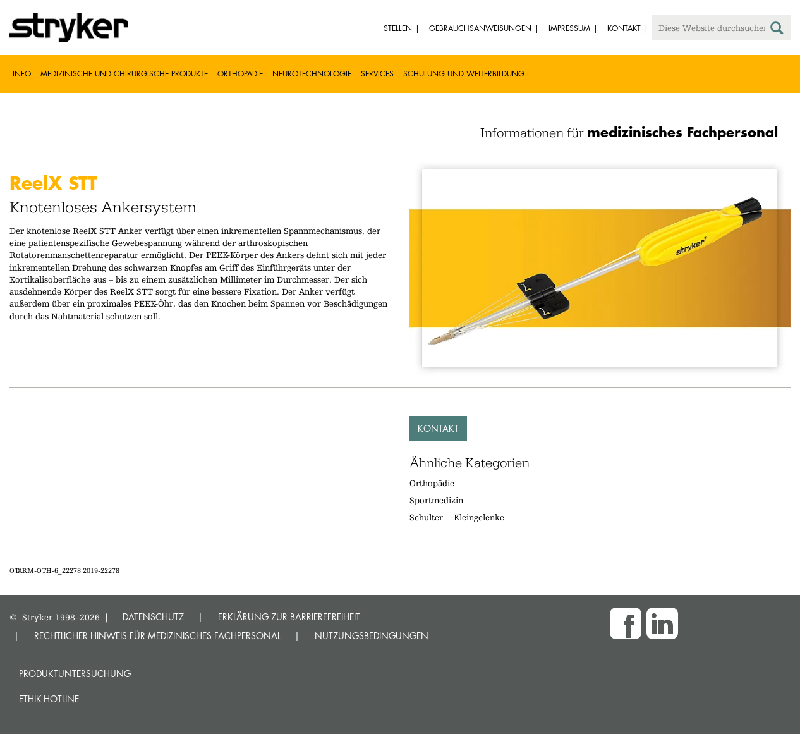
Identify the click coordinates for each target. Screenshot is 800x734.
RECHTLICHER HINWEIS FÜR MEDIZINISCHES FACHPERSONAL (157, 636)
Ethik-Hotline (49, 699)
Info (22, 73)
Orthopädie (240, 73)
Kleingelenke (479, 517)
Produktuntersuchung (75, 674)
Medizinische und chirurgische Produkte (124, 73)
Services (377, 73)
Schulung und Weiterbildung (463, 73)
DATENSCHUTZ (153, 617)
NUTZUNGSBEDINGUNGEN (371, 636)
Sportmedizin (436, 500)
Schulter (426, 517)
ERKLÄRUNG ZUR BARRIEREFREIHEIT (289, 617)
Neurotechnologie (311, 73)
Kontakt (438, 428)
